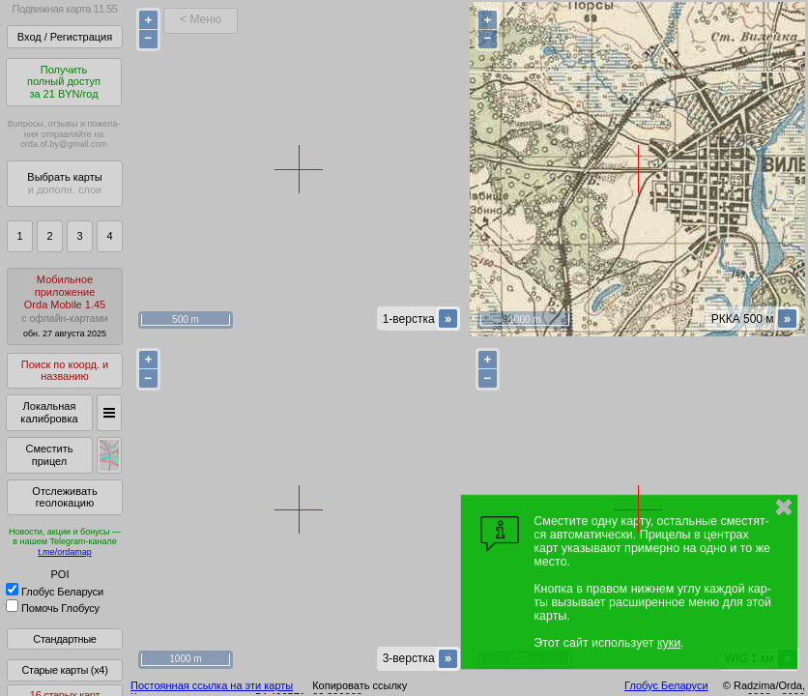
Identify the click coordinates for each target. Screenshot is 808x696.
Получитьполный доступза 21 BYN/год (64, 82)
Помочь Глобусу (53, 608)
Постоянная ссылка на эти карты (211, 685)
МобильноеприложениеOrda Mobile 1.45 (64, 306)
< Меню (200, 19)
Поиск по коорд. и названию (64, 371)
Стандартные (64, 639)
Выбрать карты (64, 183)
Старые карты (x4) (64, 670)
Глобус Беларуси (54, 591)
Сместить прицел (48, 455)
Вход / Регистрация (64, 37)
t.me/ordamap (65, 552)
